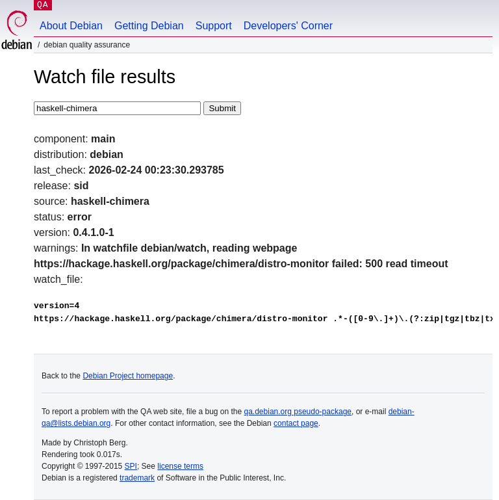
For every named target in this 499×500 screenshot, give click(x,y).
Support (214, 25)
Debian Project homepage (128, 375)
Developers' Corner (288, 25)
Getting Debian (149, 25)
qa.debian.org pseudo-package (298, 411)
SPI (131, 466)
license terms (180, 466)
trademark (137, 477)
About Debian (71, 25)
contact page (296, 423)
